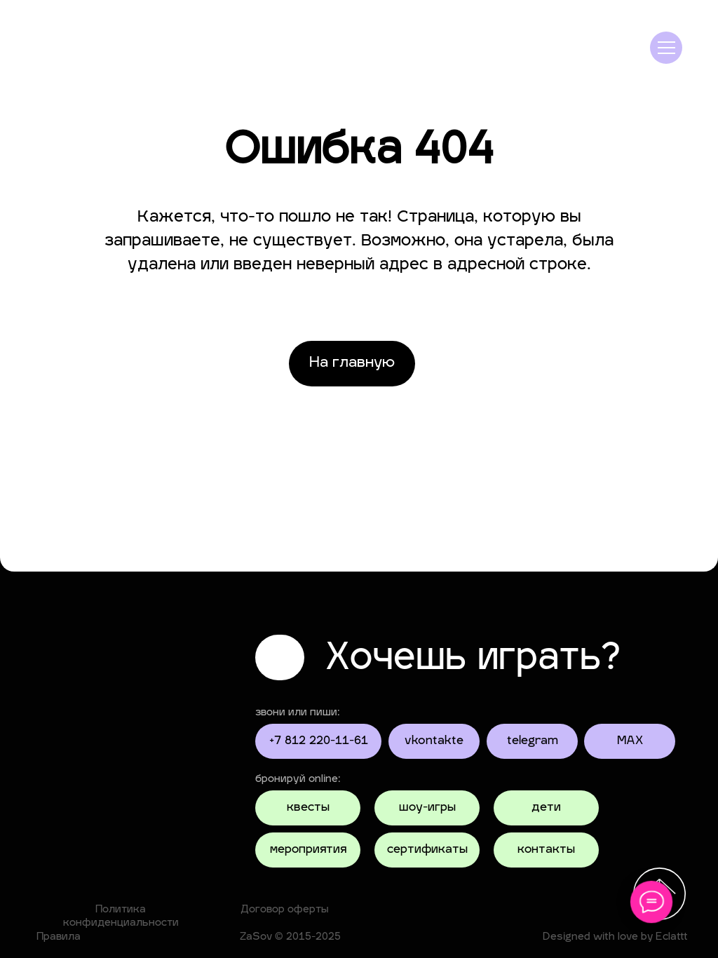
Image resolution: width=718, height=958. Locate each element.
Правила (58, 937)
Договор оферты (285, 910)
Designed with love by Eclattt (615, 937)
